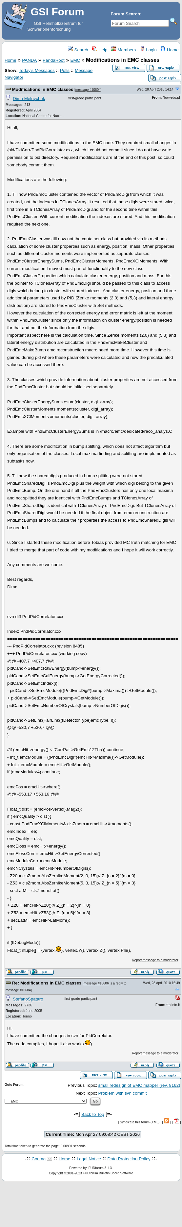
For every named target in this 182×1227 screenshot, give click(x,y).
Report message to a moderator (155, 960)
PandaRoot (54, 60)
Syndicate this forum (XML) (140, 1122)
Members (123, 49)
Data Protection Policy (129, 1158)
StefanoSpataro (28, 999)
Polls (65, 70)
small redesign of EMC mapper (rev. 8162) (139, 1085)
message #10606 (96, 983)
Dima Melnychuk (29, 98)
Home (169, 49)
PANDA (29, 60)
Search (78, 49)
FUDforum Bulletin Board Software (108, 1173)
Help (99, 49)
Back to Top (92, 1114)
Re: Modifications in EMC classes (47, 983)
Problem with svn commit (122, 1093)
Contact (39, 1158)
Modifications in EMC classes (42, 89)
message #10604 (88, 90)
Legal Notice (89, 1158)
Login (148, 49)
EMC (75, 60)
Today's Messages (36, 70)
